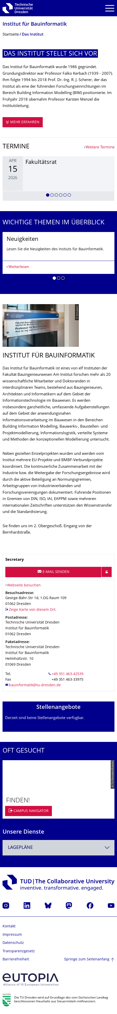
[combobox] (58, 847)
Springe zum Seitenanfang (86, 959)
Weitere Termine (100, 147)
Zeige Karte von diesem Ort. (32, 610)
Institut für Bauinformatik (35, 24)
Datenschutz (13, 943)
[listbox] (58, 178)
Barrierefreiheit (16, 959)
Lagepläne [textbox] (20, 848)
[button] (47, 196)
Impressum (12, 935)
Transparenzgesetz (19, 951)
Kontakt (9, 926)
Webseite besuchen (24, 585)
